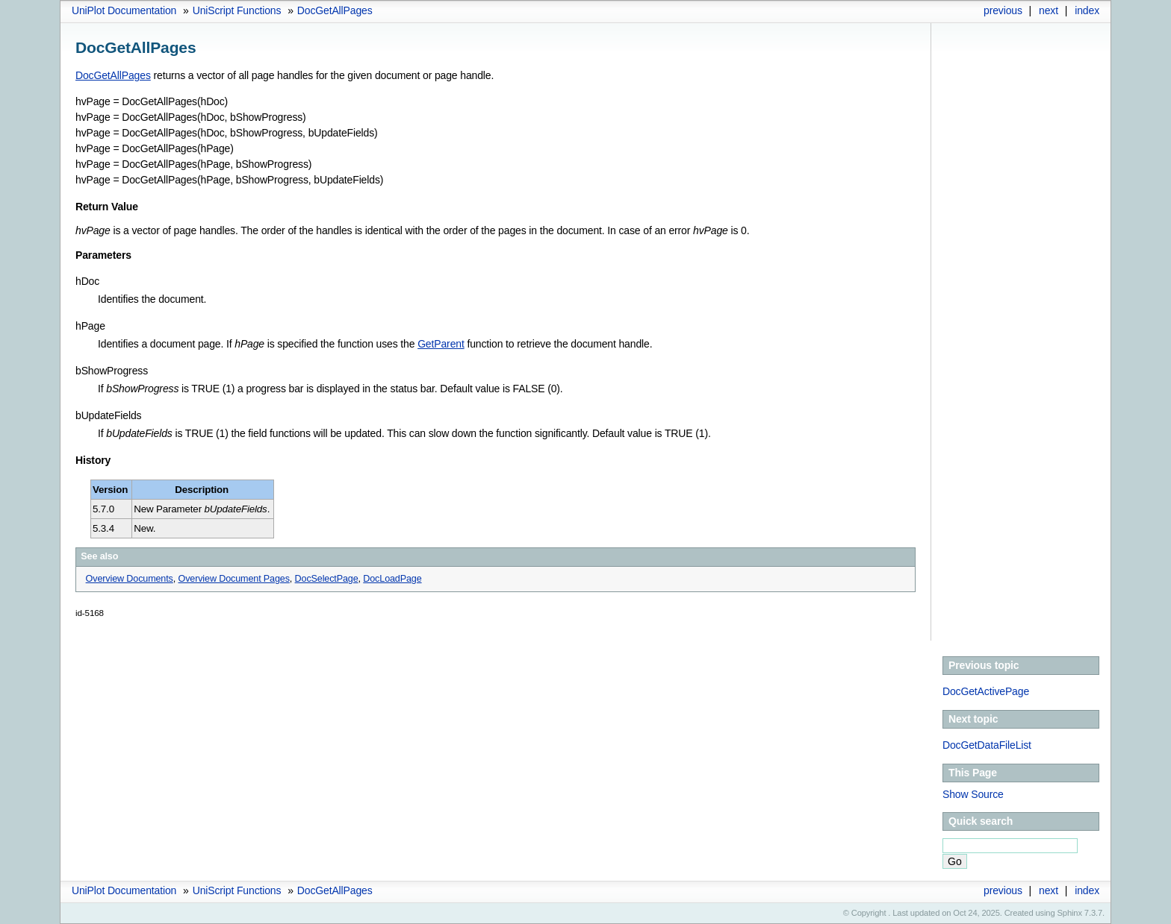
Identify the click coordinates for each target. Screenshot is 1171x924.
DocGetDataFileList (986, 745)
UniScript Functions (237, 10)
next (1048, 10)
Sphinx (1069, 912)
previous (1003, 10)
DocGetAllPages (335, 10)
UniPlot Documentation (124, 10)
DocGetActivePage (985, 691)
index (1087, 10)
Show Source (973, 794)
